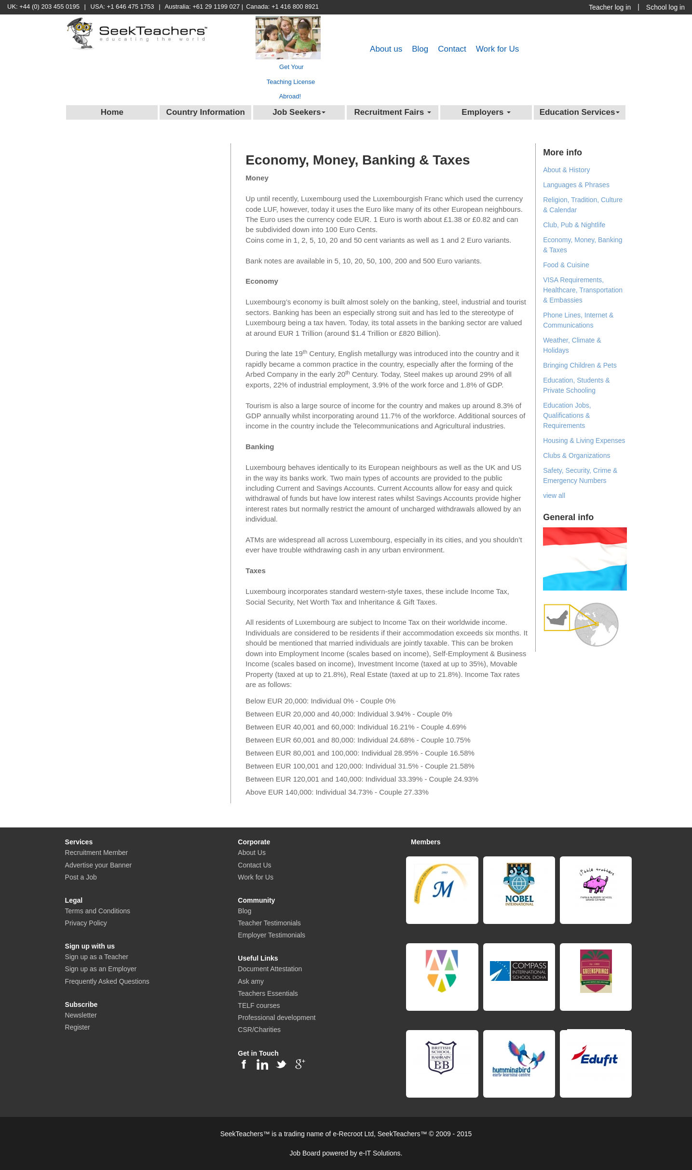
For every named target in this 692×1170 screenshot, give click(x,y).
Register (77, 1027)
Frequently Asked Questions (107, 981)
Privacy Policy (86, 923)
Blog (420, 49)
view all (554, 495)
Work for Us (497, 49)
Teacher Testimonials (269, 923)
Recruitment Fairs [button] (392, 112)
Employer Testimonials (271, 935)
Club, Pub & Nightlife (574, 225)
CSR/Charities (259, 1029)
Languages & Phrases (576, 185)
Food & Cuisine (566, 265)
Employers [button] (486, 112)
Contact (452, 49)
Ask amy (251, 981)
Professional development (276, 1017)
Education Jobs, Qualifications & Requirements (567, 415)
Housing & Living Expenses (584, 440)
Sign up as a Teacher (96, 957)
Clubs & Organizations (576, 455)
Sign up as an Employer (101, 969)
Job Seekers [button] (299, 112)
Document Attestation (270, 969)
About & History (566, 170)
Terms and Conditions (97, 911)
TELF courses (259, 1005)
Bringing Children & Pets (580, 365)
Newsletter (81, 1015)
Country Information (205, 112)
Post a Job (81, 877)
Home (112, 112)
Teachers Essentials (268, 993)
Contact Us (254, 865)
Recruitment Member (96, 852)
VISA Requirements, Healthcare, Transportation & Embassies (583, 290)
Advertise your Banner (98, 865)
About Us (252, 852)
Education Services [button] (580, 112)
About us (386, 49)
